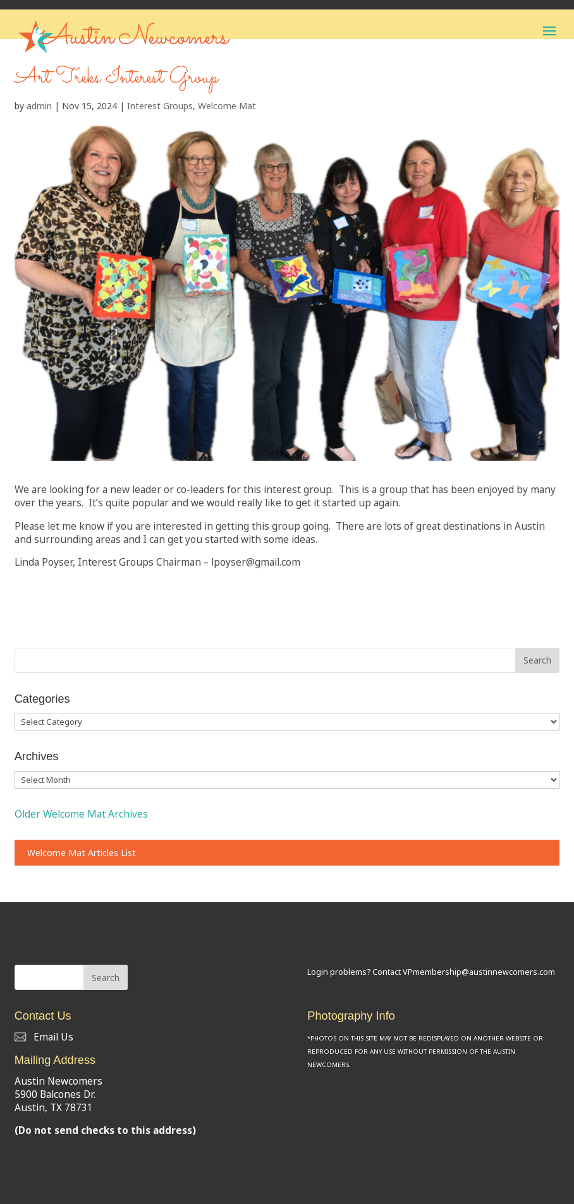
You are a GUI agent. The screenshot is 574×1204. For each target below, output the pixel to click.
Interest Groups (160, 106)
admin (39, 106)
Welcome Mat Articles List (81, 853)
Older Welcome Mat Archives (81, 814)
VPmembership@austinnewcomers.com (479, 972)
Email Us (44, 1037)
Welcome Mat (227, 106)
